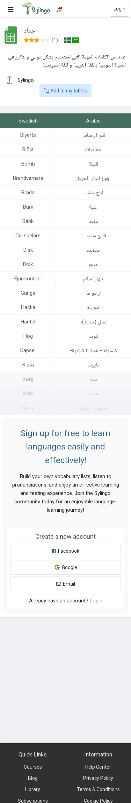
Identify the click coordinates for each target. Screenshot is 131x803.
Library (32, 789)
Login (119, 9)
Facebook (65, 551)
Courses (33, 767)
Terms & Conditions (98, 789)
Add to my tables (65, 90)
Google (65, 567)
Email (65, 584)
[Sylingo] (36, 9)
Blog (33, 778)
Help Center (98, 767)
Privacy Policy (98, 778)
